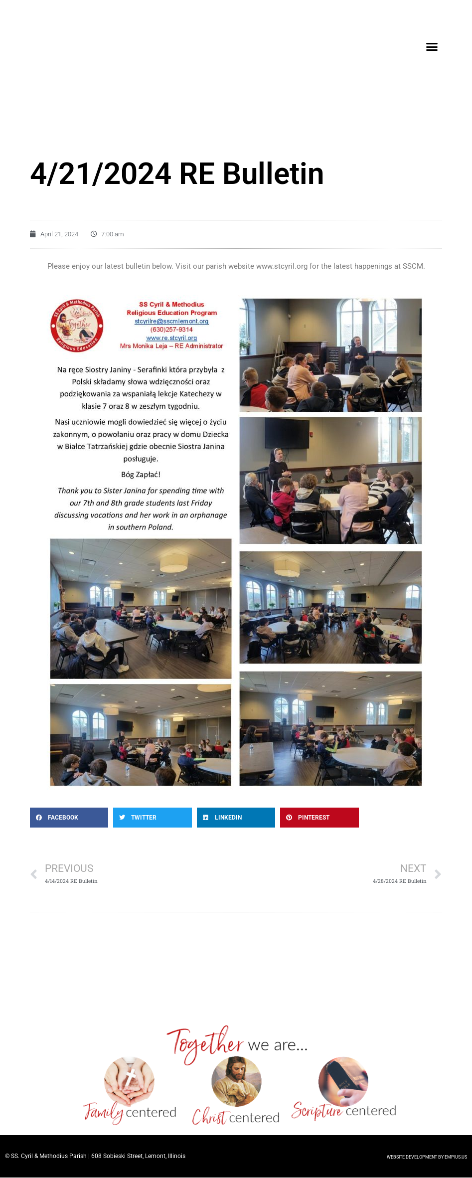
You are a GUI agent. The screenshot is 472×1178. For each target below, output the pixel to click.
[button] (432, 46)
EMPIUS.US (456, 1157)
